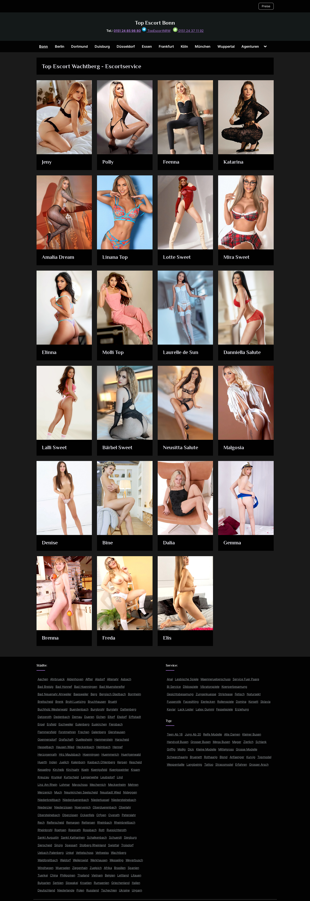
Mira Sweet (237, 257)
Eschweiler (66, 724)
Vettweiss (102, 852)
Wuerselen (63, 868)
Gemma (233, 543)
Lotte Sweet (177, 257)
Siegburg (130, 837)
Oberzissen (70, 815)
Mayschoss (80, 784)
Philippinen (67, 875)
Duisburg (102, 46)
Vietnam (97, 875)
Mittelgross (226, 749)
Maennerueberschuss (216, 679)
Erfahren (241, 764)
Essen (147, 46)
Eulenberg (82, 724)
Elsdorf (122, 717)
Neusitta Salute (181, 448)
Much (58, 792)
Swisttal (113, 845)
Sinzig (58, 845)
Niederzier (45, 807)
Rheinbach (104, 822)
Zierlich (248, 742)
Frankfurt (166, 46)
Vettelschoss (84, 852)
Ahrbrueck (57, 679)
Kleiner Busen (251, 734)
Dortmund (79, 46)
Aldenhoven (75, 679)
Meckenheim (117, 784)
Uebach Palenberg (51, 852)
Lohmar (64, 784)
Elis (167, 638)
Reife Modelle (212, 734)
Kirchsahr (72, 769)
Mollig (182, 749)
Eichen (101, 717)
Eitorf (111, 717)
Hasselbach (46, 747)
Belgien (110, 875)
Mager (236, 742)
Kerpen (122, 762)
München (202, 46)
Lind (120, 777)
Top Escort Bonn (155, 23)
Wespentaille (175, 764)
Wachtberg (118, 852)
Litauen (136, 875)
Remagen (72, 822)
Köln (184, 46)
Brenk (59, 701)
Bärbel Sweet (118, 448)
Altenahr (113, 679)
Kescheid (135, 762)
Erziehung (242, 709)
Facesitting (191, 701)
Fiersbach (116, 724)
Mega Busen (221, 742)
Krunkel (56, 777)
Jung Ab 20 (193, 734)
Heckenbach (85, 747)
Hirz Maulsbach (70, 754)
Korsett (253, 701)
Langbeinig (194, 764)
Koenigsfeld (99, 769)
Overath (114, 815)
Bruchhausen (97, 701)
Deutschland (46, 890)
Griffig (171, 749)
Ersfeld (51, 724)
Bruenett (196, 757)
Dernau (77, 717)
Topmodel (264, 757)
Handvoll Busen (177, 742)
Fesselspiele (224, 709)
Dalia (169, 543)
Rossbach (90, 830)
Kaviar (171, 709)
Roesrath (74, 830)
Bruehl (112, 701)
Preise (266, 6)
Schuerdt (115, 837)
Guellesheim (84, 739)
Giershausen (116, 732)
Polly (108, 162)
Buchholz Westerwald (53, 709)
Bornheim (134, 694)
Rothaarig (210, 757)
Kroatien (86, 883)
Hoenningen (91, 754)
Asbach (126, 679)
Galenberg (98, 732)
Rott (101, 830)
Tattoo (208, 764)
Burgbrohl (97, 709)
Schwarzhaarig (177, 757)
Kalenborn (78, 762)
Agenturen (250, 46)
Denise (50, 543)
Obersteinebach (49, 815)
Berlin (59, 46)
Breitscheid (45, 701)
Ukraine (124, 890)
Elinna (49, 353)
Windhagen (45, 868)
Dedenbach (62, 717)
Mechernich (98, 784)
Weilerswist (80, 860)
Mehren (133, 784)
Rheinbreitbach (124, 822)
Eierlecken (208, 701)
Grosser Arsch (259, 764)
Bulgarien (44, 883)
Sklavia (265, 701)
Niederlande (65, 890)
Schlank (261, 742)
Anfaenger (237, 757)
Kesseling (44, 769)
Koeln (85, 769)
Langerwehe (89, 777)
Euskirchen (99, 724)
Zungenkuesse (206, 694)
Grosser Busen (201, 742)
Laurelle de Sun (181, 353)
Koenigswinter (119, 769)
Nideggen (130, 792)
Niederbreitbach (49, 800)
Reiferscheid (55, 822)
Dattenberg (128, 709)
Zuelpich (96, 868)
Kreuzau (43, 777)
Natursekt (254, 694)
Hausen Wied (65, 747)
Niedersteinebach (123, 800)
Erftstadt (135, 717)
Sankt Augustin (48, 837)
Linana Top (115, 257)
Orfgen (101, 815)
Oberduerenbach (105, 807)
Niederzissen (63, 807)
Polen (80, 890)
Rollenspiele (225, 701)
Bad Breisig (45, 686)
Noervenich (83, 807)
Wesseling (116, 860)
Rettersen (88, 822)
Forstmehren (67, 732)
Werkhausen (98, 860)
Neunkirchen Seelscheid (81, 792)
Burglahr (112, 709)
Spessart (71, 845)
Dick (191, 749)
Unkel (70, 852)
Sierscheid (45, 845)
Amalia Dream (58, 257)
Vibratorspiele (209, 686)
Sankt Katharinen (73, 837)
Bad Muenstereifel (112, 686)
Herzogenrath (47, 754)
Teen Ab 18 (175, 734)
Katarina (234, 162)
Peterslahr (129, 815)
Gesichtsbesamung (180, 694)
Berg (94, 694)
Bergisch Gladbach (112, 694)
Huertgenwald (131, 754)
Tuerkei (43, 875)
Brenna (50, 638)
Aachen (43, 679)
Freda (109, 638)
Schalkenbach (97, 837)
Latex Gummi (205, 709)
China (54, 875)
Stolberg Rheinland (92, 845)
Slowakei (72, 883)
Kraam (135, 769)
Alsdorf (100, 679)
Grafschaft (66, 739)
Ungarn (137, 890)
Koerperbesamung (234, 686)
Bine (108, 543)
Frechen (83, 732)
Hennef (118, 747)
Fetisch (240, 694)
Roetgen (60, 830)
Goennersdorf (47, 739)
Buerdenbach (79, 709)
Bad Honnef (64, 686)
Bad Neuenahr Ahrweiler (54, 694)
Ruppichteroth (116, 830)
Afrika (108, 868)
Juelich (64, 762)
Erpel (41, 724)
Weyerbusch (134, 860)
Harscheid (122, 739)
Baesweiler (80, 694)
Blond (224, 757)
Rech (41, 822)
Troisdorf (127, 845)
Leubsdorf (107, 777)
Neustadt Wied (110, 792)
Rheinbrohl (45, 830)
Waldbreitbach (48, 860)
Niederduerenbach (76, 800)
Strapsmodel (224, 764)
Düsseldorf (126, 46)
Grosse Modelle (246, 749)
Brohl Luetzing (76, 701)
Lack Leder (186, 709)
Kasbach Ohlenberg (101, 762)
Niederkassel (100, 800)
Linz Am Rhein (47, 784)
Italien (136, 883)
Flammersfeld (47, 732)
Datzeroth (44, 717)
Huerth (42, 762)
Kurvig (250, 757)
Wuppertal (226, 46)
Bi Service (174, 686)
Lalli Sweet (54, 448)
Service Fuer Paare (246, 679)
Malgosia (234, 448)
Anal (170, 679)
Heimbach (103, 747)
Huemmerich (110, 754)
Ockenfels (87, 815)
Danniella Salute (242, 353)
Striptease (225, 694)
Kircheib (58, 769)
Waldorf (65, 860)
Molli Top (113, 353)
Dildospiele (190, 686)
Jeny (47, 162)
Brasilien (120, 868)
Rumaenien (101, 883)
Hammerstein (103, 739)
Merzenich (45, 792)
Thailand (83, 875)
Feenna (171, 162)
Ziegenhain (80, 868)
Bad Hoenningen (85, 686)
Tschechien (109, 890)
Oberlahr (125, 807)
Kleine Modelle (206, 749)
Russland (92, 890)
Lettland (123, 875)
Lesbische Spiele (186, 679)
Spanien (133, 868)
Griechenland (120, 883)
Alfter (89, 679)
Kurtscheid (71, 777)
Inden (53, 762)
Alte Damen (232, 734)
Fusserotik (174, 701)
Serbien (58, 883)
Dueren (89, 717)
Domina (241, 701)
